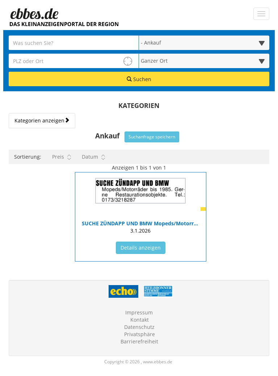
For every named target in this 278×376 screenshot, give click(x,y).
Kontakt (139, 319)
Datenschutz (139, 326)
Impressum (139, 312)
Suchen (139, 79)
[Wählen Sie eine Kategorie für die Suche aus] (204, 42)
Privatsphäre (139, 334)
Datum (93, 157)
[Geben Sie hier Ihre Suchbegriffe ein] (74, 42)
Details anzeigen (143, 247)
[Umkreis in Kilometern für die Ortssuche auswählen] (204, 61)
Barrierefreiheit (139, 341)
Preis (61, 157)
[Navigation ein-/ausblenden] (261, 14)
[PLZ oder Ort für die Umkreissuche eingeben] (74, 61)
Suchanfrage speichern (152, 137)
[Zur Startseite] (34, 14)
